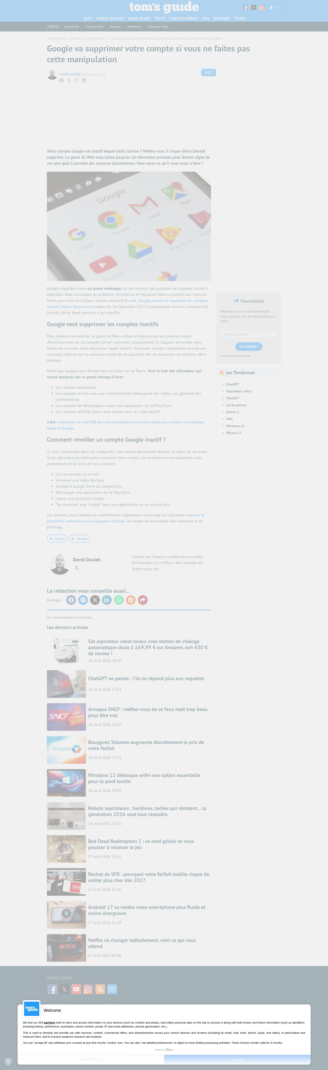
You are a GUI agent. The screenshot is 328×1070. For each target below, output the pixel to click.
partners (49, 1022)
